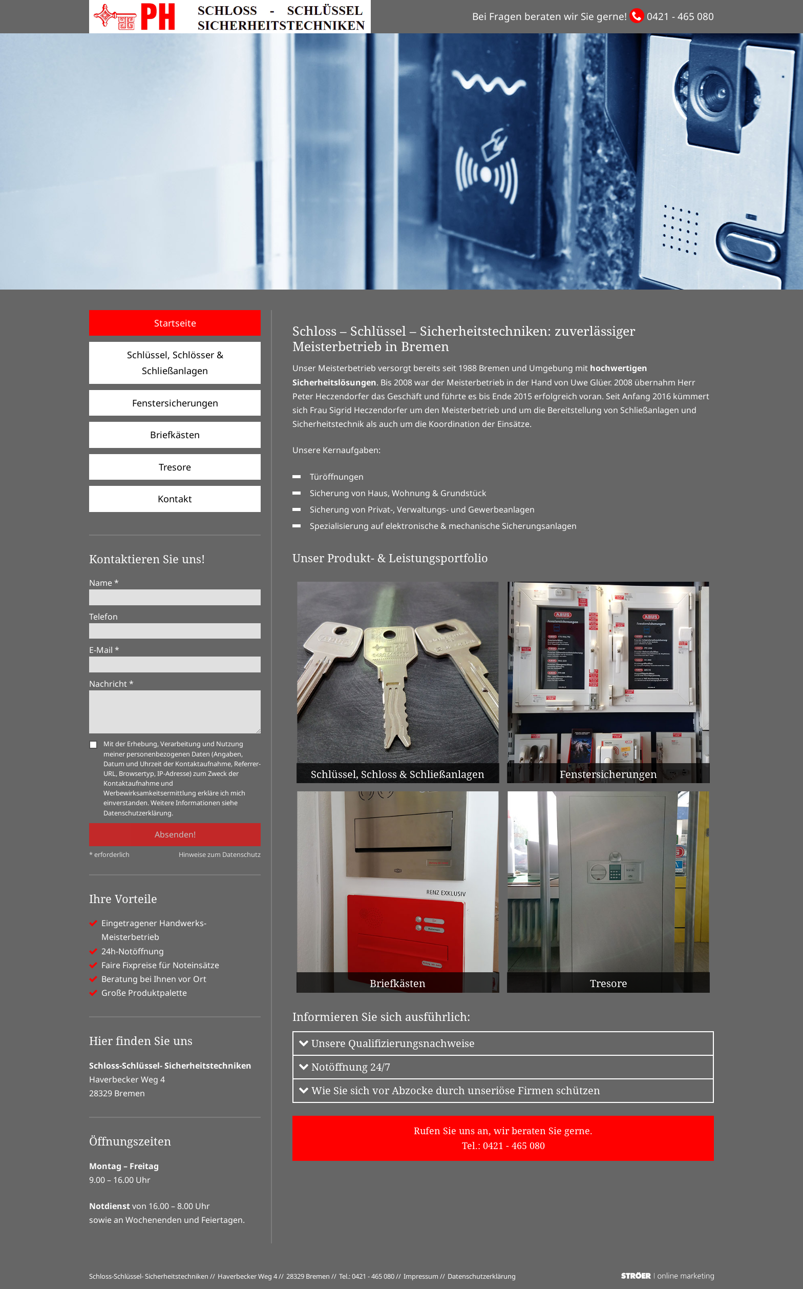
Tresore (175, 467)
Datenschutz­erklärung (482, 1276)
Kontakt (175, 499)
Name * (104, 582)
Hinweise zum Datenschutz (220, 854)
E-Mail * (104, 650)
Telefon (103, 616)
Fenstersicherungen (175, 403)
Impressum (421, 1276)
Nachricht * (111, 683)
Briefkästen (175, 434)
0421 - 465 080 (680, 16)
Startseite (175, 323)
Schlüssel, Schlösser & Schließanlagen (175, 363)
